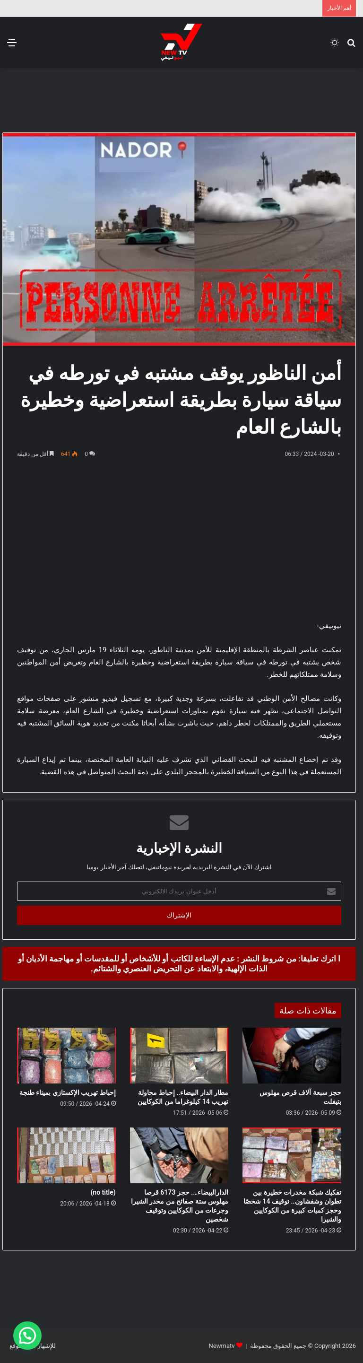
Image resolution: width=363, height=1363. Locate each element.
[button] (27, 1335)
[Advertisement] (181, 99)
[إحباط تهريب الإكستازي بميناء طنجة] (66, 1055)
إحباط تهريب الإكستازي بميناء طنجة (67, 1092)
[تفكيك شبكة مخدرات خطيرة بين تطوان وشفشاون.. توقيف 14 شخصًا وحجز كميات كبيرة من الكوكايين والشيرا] (291, 1155)
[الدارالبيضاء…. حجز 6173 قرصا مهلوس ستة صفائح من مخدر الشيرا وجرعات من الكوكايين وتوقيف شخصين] (179, 1155)
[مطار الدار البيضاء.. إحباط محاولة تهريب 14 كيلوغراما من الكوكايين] (179, 1055)
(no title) (102, 1192)
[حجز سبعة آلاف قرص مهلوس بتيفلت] (291, 1055)
